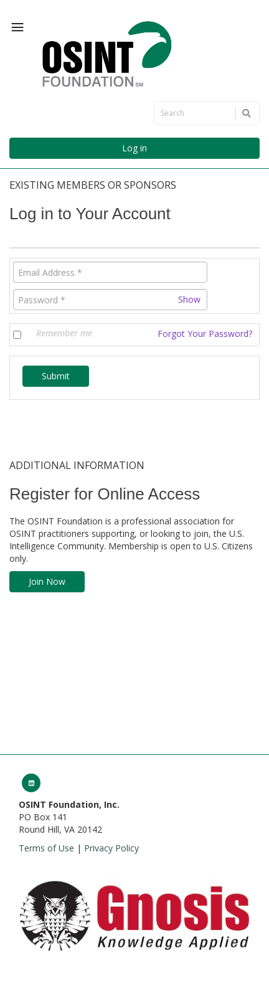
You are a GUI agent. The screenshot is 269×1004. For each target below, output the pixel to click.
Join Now (47, 581)
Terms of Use (46, 848)
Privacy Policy (111, 848)
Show (189, 299)
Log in (134, 148)
